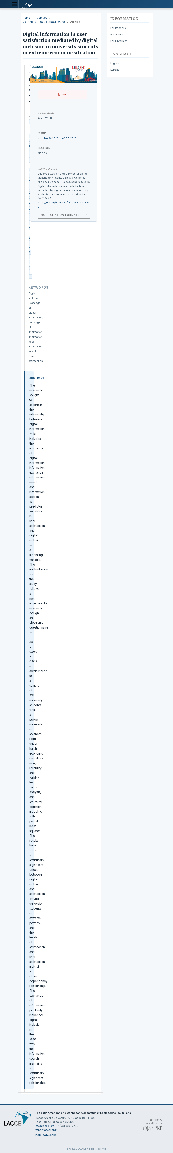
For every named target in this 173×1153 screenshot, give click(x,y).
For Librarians (118, 41)
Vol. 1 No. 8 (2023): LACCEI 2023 (44, 21)
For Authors (117, 34)
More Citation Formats (59, 215)
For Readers (118, 28)
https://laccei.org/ (46, 1129)
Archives (41, 17)
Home (26, 17)
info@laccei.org (45, 1125)
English (114, 63)
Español (115, 69)
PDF (64, 94)
